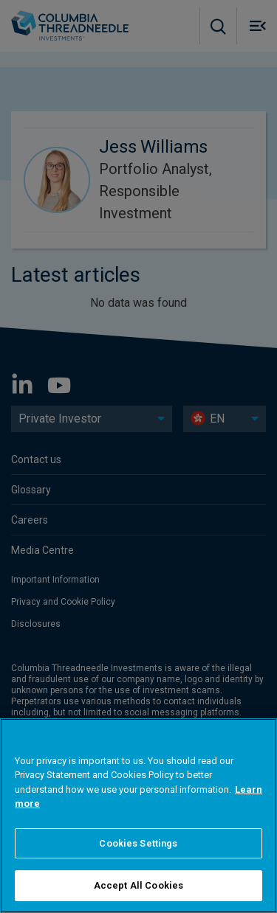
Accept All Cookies (138, 885)
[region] (138, 815)
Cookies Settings (138, 843)
